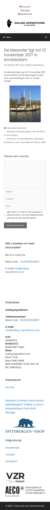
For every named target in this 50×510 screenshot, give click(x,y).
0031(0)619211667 (30, 261)
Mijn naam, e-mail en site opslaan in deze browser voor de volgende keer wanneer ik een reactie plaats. (25, 215)
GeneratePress (36, 505)
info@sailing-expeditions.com (17, 270)
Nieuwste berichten (16, 128)
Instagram (11, 461)
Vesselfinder (12, 447)
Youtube (10, 454)
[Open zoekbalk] (46, 37)
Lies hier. (10, 387)
